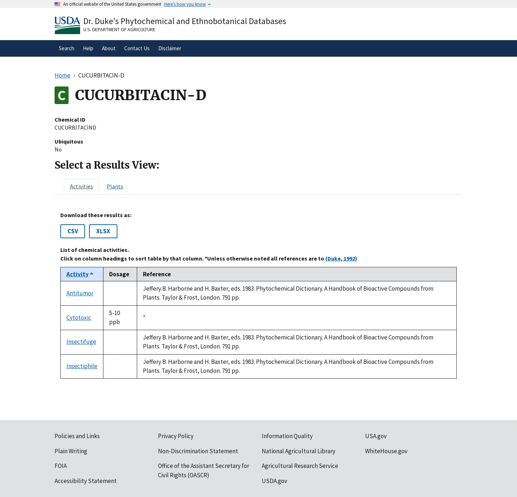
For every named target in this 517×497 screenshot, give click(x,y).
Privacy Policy (176, 436)
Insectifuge (81, 342)
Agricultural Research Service (300, 466)
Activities (81, 186)
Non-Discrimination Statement (198, 451)
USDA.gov (274, 481)
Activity (80, 274)
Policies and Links (77, 436)
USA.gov (376, 436)
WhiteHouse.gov (386, 451)
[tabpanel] (258, 295)
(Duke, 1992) (341, 258)
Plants (115, 186)
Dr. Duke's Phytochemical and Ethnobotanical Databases (184, 21)
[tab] (81, 186)
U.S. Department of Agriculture (119, 29)
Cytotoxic (78, 318)
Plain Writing (71, 451)
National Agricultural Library (298, 451)
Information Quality (287, 436)
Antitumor (79, 293)
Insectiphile (81, 366)
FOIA (61, 466)
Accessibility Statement (86, 481)
